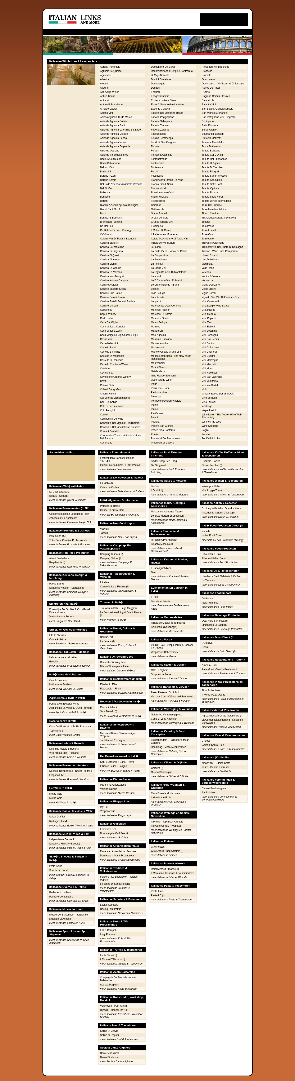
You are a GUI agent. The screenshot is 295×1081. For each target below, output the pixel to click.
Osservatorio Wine (161, 379)
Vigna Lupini (209, 288)
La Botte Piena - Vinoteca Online (169, 251)
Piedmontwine (159, 392)
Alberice (104, 79)
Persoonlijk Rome (110, 505)
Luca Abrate (157, 297)
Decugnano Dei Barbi (163, 66)
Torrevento (208, 238)
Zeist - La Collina (109, 487)
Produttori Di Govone (162, 442)
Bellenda (105, 192)
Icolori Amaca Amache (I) (165, 869)
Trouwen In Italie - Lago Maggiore (119, 608)
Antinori (104, 100)
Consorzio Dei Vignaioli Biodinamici (120, 423)
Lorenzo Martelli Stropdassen (167, 515)
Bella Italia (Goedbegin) (164, 627)
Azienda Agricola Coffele (114, 121)
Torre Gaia (208, 234)
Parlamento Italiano (60, 892)
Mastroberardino (160, 343)
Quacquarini (208, 79)
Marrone (155, 326)
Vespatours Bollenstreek (164, 652)
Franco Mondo (159, 188)
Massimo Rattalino (161, 339)
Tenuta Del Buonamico (214, 159)
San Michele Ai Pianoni (215, 112)
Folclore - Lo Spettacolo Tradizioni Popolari (119, 878)
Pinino (154, 409)
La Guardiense (159, 259)
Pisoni (154, 417)
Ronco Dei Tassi (211, 87)
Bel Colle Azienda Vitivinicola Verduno (121, 184)
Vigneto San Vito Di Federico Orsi (220, 297)
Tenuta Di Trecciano (213, 167)
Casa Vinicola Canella (112, 326)
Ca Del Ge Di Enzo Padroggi (116, 230)
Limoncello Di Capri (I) (214, 624)
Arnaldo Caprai (108, 108)
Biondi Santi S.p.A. (110, 209)
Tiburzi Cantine (210, 213)
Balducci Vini (107, 167)
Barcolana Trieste (161, 601)
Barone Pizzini (108, 175)
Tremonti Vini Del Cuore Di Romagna (222, 247)
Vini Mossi (207, 368)
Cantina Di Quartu (110, 255)
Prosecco (207, 71)
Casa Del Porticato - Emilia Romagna (70, 726)
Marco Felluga (159, 322)
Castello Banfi (108, 347)
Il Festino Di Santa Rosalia (115, 883)
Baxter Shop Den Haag (164, 461)
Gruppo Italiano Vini (162, 221)
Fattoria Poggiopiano (162, 117)
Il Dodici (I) (157, 490)
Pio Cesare (157, 413)
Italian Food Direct (212, 535)
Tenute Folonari (210, 192)
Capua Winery (108, 314)
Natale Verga (158, 371)
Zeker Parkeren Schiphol (165, 692)
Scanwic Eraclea (211, 461)
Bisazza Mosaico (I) (162, 544)
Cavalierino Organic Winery (115, 376)
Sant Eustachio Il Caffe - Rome (117, 761)
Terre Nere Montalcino (214, 209)
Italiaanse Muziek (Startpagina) (168, 622)
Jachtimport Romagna (112, 740)
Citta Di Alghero (159, 670)
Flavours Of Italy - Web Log (166, 825)
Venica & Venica (211, 276)
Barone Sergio (108, 179)
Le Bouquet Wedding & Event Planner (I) (121, 614)
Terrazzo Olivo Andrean (164, 539)
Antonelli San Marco (111, 104)
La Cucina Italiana (59, 491)
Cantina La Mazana (111, 272)
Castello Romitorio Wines (114, 364)
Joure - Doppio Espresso (216, 767)
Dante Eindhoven (109, 1057)
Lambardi (156, 276)
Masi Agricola (158, 335)
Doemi (205, 647)
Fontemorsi (157, 167)
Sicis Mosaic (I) (108, 711)
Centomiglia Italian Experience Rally (69, 513)
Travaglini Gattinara (213, 242)
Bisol (103, 213)
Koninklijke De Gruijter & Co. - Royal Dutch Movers (69, 611)
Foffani (155, 150)
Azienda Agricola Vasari (113, 142)
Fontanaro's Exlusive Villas (64, 703)
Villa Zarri (207, 322)
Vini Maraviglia (210, 360)
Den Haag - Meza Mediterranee (168, 747)
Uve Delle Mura (210, 259)
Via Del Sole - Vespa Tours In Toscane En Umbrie (172, 646)
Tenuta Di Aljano (211, 163)
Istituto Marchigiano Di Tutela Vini (169, 238)
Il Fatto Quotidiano (161, 568)
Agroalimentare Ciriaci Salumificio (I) (222, 715)
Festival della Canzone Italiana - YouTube (118, 459)
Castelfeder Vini (109, 343)
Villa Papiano (209, 318)
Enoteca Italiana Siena (163, 100)
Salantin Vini (209, 104)
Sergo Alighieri (210, 129)
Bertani (104, 200)
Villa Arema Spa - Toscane (64, 752)
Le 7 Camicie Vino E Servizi (166, 280)
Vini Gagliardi (209, 351)
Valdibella (207, 263)
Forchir (155, 171)
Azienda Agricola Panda (113, 138)
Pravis (154, 434)
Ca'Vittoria (106, 234)
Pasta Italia (157, 891)
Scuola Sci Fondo (59, 870)
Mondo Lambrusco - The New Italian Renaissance (171, 357)
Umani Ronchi (210, 255)
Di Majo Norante (160, 75)
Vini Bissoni (208, 326)
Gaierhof (156, 205)
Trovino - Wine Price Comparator (220, 251)
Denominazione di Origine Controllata (172, 71)
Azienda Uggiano (109, 150)
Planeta (155, 421)
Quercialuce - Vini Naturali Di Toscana (223, 83)
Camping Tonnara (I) (111, 554)
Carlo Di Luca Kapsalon (164, 718)
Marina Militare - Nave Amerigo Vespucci (117, 735)
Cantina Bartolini (109, 242)
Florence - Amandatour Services (118, 851)
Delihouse (207, 598)
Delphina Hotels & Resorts (64, 748)
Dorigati (155, 87)
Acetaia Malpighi (109, 984)
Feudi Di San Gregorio (163, 142)
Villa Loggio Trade (212, 490)
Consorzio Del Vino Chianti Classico (120, 427)
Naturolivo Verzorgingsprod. (166, 714)
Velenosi (206, 272)
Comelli (104, 414)
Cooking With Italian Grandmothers (221, 508)
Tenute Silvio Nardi (212, 196)
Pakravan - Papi (160, 388)
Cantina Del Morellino (112, 247)
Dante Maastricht (109, 1053)
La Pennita (157, 263)
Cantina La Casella (110, 267)
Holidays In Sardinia (60, 684)
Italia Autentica (210, 602)
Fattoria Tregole (160, 125)
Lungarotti (156, 301)
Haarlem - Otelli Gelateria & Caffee (221, 576)
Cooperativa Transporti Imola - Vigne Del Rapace (120, 437)
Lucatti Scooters (109, 904)
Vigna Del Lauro (211, 284)
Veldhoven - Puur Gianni (113, 1005)
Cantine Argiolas (109, 284)
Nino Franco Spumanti (163, 375)
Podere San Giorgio (162, 425)
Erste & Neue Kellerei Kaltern (167, 104)
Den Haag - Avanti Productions (117, 855)
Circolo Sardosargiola (214, 788)
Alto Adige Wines (109, 92)
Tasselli (104, 532)
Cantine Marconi (109, 305)
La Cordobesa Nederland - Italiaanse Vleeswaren (222, 721)
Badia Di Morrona (110, 163)
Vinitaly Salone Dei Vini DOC (218, 393)
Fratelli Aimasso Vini (162, 192)
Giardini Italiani (108, 707)
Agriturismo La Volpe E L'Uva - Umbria (70, 707)
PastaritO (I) (158, 895)
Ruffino (206, 92)
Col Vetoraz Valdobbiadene (115, 397)
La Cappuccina (159, 255)
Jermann (156, 247)
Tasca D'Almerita (211, 146)
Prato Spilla (55, 866)
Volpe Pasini (209, 410)
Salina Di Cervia (109, 1030)
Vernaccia (207, 280)
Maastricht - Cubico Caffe (216, 763)
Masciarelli (157, 330)
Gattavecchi (157, 209)
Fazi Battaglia (158, 133)
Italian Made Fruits (161, 797)
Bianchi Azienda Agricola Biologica (119, 205)
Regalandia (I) (57, 562)
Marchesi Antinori (160, 309)
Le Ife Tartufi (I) (108, 955)
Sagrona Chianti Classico (216, 96)
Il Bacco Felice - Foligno (113, 766)
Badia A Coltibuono (110, 159)
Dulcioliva (207, 642)
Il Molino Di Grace (161, 230)
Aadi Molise (208, 792)
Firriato (155, 146)
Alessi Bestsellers (59, 558)
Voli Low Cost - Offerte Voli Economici (172, 696)
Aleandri (104, 83)
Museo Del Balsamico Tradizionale (68, 914)
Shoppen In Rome (161, 674)
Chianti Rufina (108, 393)
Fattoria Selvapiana (162, 121)
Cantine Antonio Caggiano (114, 280)
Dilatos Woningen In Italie (114, 666)
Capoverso (106, 309)
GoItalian (54, 661)
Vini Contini (208, 343)
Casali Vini (106, 339)
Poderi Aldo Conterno (163, 430)
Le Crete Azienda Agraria (165, 284)
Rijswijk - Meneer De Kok (114, 1010)
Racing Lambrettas (110, 909)
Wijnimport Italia (211, 486)
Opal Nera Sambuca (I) (215, 620)
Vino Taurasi (209, 402)
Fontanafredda (159, 159)
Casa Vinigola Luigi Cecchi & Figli (119, 335)
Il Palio (155, 597)
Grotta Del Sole (159, 217)
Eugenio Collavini (161, 108)
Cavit (103, 381)
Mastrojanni (157, 347)
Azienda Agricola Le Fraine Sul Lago (120, 129)
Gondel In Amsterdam (112, 510)
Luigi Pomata (107, 934)
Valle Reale (208, 267)
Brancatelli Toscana (111, 221)
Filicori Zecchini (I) (212, 465)
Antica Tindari (107, 96)
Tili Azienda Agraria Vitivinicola (219, 217)
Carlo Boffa (106, 318)
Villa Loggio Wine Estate (215, 305)
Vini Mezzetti (209, 364)
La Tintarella (208, 580)
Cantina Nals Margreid (112, 276)
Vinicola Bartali (210, 385)
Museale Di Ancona (60, 918)
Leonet (155, 288)
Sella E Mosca (210, 125)
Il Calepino (157, 226)
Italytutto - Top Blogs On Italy (167, 821)
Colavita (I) (157, 768)
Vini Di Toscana (210, 347)
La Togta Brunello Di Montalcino (168, 272)
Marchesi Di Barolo (161, 314)
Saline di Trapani (109, 1035)
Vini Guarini (208, 355)
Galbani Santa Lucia (213, 745)
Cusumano (106, 442)
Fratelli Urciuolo (159, 196)
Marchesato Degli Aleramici (166, 305)
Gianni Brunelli (159, 213)
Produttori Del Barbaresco (165, 438)
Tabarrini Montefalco (213, 142)
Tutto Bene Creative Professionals (68, 540)
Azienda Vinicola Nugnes (114, 154)
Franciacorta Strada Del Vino (167, 179)
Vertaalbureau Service (61, 616)
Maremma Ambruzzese (113, 784)
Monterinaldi (158, 363)
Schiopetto (208, 121)
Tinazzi (206, 221)
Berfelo (155, 486)
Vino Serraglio (210, 397)
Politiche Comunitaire (61, 896)
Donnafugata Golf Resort (114, 833)
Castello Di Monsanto (112, 355)
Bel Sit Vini (106, 188)
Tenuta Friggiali (210, 171)
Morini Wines (158, 367)
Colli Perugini (107, 410)
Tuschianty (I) (56, 730)
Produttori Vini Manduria (215, 66)
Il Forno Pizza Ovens (213, 694)
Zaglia (205, 430)
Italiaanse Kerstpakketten (63, 657)
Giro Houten (158, 846)
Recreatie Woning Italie (113, 662)
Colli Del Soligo (108, 402)
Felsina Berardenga (162, 138)
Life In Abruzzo (57, 635)
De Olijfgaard (158, 465)
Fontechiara (157, 163)
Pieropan (156, 396)
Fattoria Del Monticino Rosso (167, 112)
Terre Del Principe (212, 205)
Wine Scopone (210, 425)
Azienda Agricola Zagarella (115, 146)
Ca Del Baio (107, 226)
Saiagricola (208, 100)
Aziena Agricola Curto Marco (116, 117)
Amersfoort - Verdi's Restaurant (219, 669)
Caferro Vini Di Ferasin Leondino (118, 238)
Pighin (154, 404)
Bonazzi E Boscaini (111, 217)
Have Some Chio (211, 554)
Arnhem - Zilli (209, 665)
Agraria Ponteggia (110, 66)
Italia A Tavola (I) (58, 495)
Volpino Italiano (108, 788)
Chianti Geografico (110, 389)
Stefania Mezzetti (211, 138)
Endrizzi (155, 92)
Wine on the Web (211, 421)
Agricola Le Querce (111, 71)
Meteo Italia (55, 793)
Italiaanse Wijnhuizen (163, 242)
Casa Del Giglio (109, 322)
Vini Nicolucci (209, 372)
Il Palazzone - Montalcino (165, 234)
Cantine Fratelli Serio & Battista (117, 301)
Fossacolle (157, 175)
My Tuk (104, 807)
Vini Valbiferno (210, 381)
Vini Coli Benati (210, 339)
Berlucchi (105, 196)
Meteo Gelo (55, 798)
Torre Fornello (209, 230)
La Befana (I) (107, 641)
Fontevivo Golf (108, 829)
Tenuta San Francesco (214, 175)
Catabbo (105, 368)
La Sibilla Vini (158, 267)
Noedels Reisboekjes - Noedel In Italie (70, 770)
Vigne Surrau (209, 293)
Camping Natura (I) (111, 558)
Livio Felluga (158, 293)
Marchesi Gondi (160, 318)
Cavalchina (106, 372)
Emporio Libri (56, 775)
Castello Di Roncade (111, 360)
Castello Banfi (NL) (110, 351)
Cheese (206, 740)
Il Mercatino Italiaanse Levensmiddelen (172, 873)
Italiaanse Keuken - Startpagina (66, 587)
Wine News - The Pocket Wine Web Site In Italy (222, 416)
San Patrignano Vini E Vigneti (218, 117)
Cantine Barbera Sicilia (113, 288)
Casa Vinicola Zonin (111, 330)
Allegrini (104, 87)
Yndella (206, 531)
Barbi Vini (105, 171)
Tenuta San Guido (212, 179)
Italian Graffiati (57, 816)
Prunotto (206, 75)
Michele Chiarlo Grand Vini (166, 351)
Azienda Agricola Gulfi (112, 125)
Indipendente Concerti (61, 839)
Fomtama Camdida (161, 154)
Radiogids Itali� (58, 821)
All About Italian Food (214, 558)
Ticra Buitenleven (211, 690)
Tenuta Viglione (210, 188)
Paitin (154, 384)
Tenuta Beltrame (211, 150)
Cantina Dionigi (108, 263)
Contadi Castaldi (109, 431)
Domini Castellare (161, 79)
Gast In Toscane (58, 680)
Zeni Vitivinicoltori (211, 438)
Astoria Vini (106, 112)
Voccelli (104, 528)
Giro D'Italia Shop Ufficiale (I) (167, 851)
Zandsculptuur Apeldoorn (63, 518)
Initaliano (105, 582)
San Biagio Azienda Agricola (217, 108)
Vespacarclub (107, 811)
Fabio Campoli (108, 930)
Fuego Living (56, 583)
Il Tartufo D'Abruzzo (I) (112, 959)
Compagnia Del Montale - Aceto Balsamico (118, 979)
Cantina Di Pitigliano (111, 251)
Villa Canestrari (210, 301)
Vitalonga (207, 406)
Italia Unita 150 (57, 536)
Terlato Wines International (217, 200)
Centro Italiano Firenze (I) (114, 586)
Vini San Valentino (212, 376)
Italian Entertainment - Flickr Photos (120, 465)
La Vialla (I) (106, 483)
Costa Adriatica (57, 639)
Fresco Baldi (158, 200)
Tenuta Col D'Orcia (212, 154)
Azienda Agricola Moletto (114, 133)
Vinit (204, 389)
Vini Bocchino (209, 330)
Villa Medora (209, 314)
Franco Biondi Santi (162, 184)
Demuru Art (106, 637)
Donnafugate (158, 83)
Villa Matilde (208, 309)
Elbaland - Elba (108, 684)
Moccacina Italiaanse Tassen (167, 511)
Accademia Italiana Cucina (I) (218, 512)
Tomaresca (208, 226)
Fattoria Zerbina (160, 129)
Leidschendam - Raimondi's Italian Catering (170, 741)
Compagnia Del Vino (111, 418)
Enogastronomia (160, 96)
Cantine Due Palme (111, 293)
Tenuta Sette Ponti (212, 184)
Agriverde (105, 75)
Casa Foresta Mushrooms (165, 793)
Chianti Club (107, 385)
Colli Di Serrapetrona (111, 406)
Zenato (206, 434)
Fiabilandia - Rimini (111, 688)
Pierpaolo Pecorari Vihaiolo (166, 400)
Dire (153, 572)
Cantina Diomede (110, 259)
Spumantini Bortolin (213, 133)
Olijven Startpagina (161, 772)
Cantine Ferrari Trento (112, 297)
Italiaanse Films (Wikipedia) (64, 843)
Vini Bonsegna (210, 335)
